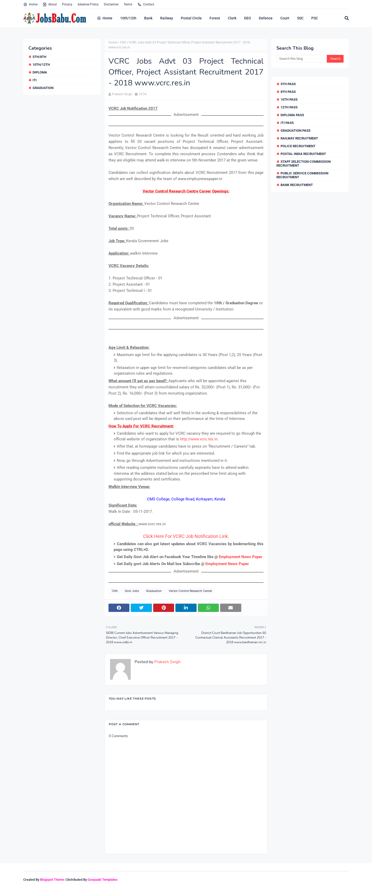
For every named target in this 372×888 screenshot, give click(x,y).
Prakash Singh (122, 94)
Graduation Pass (296, 130)
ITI (35, 80)
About (50, 4)
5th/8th (39, 57)
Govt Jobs (132, 591)
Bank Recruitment (297, 185)
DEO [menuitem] (247, 18)
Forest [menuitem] (215, 18)
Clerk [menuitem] (232, 18)
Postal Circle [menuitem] (191, 18)
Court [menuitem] (284, 18)
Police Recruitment (298, 146)
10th (123, 42)
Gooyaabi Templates (103, 880)
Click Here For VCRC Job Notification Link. (186, 536)
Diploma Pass (292, 115)
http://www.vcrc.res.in (199, 439)
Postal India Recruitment (303, 154)
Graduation (43, 88)
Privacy (67, 4)
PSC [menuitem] (314, 18)
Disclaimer (111, 4)
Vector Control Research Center (190, 591)
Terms (128, 4)
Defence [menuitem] (266, 18)
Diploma (40, 72)
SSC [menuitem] (300, 18)
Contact (145, 4)
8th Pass (288, 92)
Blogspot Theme (52, 880)
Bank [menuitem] (148, 18)
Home (30, 4)
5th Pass (288, 84)
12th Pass (289, 107)
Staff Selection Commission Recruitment (303, 163)
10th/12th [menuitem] (128, 18)
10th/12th (41, 64)
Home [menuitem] (104, 18)
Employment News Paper (240, 556)
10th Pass (289, 99)
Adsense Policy (88, 4)
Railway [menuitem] (166, 18)
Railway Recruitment (299, 138)
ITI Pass (287, 123)
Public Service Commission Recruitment (302, 175)
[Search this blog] (301, 59)
